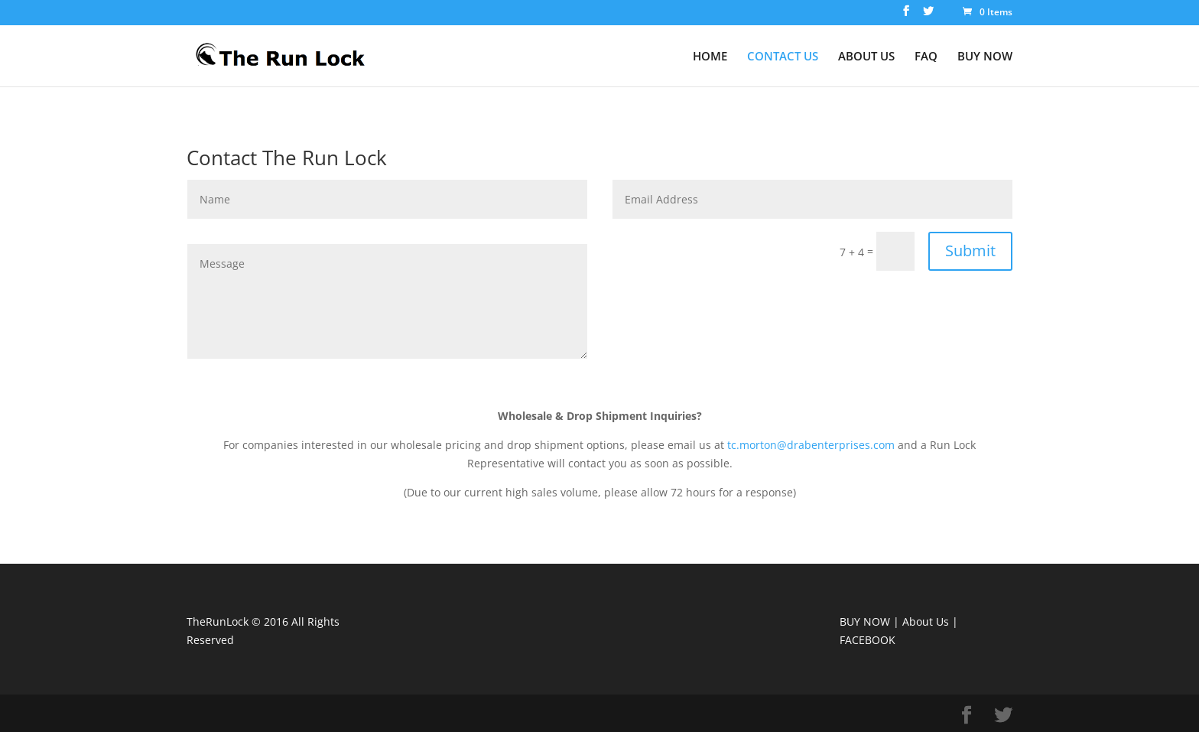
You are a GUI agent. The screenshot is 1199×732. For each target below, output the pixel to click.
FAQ (926, 56)
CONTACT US (782, 56)
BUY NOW (984, 56)
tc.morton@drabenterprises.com (811, 445)
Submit (970, 250)
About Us (925, 621)
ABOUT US (866, 56)
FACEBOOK (867, 640)
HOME (710, 56)
